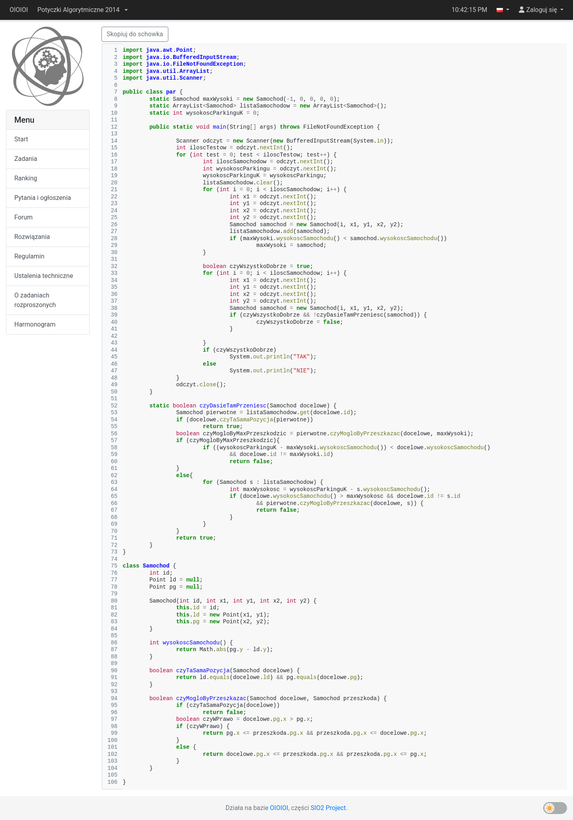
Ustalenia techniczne (43, 276)
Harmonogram (34, 324)
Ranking (25, 178)
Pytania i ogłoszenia (42, 198)
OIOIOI (19, 10)
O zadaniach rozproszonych (35, 300)
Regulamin (29, 256)
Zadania (25, 158)
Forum (23, 217)
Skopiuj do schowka (135, 34)
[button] (82, 10)
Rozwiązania (32, 237)
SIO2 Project (328, 808)
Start (21, 139)
